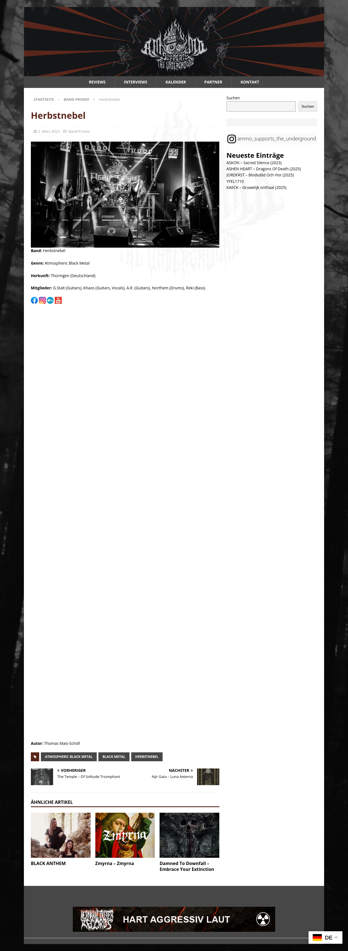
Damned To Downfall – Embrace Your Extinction (187, 866)
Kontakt (249, 82)
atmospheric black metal (69, 756)
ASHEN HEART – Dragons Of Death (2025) (264, 168)
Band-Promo (79, 131)
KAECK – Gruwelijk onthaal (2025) (256, 187)
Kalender (176, 82)
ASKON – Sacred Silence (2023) (254, 162)
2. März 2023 (49, 131)
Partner (213, 82)
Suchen (233, 97)
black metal (114, 756)
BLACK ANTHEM (48, 863)
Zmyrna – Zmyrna (114, 863)
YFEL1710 (235, 181)
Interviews (135, 82)
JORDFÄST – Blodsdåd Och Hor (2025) (260, 175)
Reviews (97, 82)
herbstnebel (146, 756)
